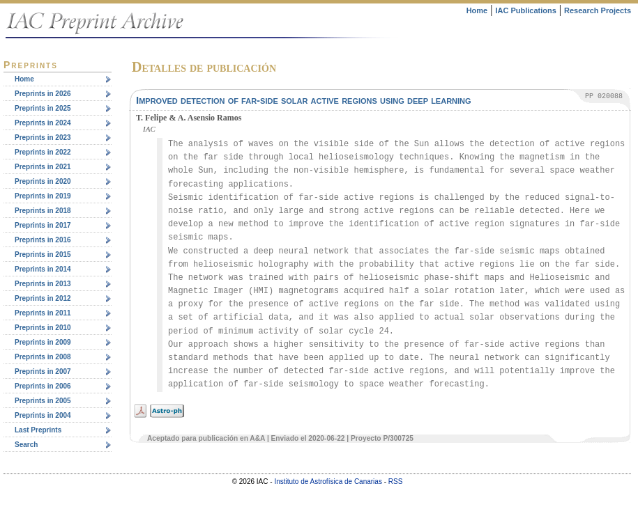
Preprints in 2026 (43, 93)
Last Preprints (38, 430)
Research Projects (597, 10)
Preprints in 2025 (43, 108)
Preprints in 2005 (43, 401)
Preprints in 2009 (43, 342)
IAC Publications (525, 10)
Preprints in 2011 (43, 313)
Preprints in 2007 (43, 371)
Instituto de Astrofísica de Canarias (328, 481)
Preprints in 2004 (43, 415)
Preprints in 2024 (43, 123)
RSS (395, 481)
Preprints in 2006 (43, 386)
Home (477, 10)
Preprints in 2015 (43, 254)
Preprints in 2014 (43, 269)
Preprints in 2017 (43, 225)
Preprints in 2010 (43, 327)
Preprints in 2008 (43, 357)
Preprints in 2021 (43, 167)
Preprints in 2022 (43, 152)
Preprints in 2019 (43, 196)
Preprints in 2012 (43, 298)
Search (26, 444)
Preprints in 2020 (43, 181)
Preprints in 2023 (43, 137)
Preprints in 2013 (43, 284)
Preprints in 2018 (43, 210)
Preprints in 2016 (43, 240)
